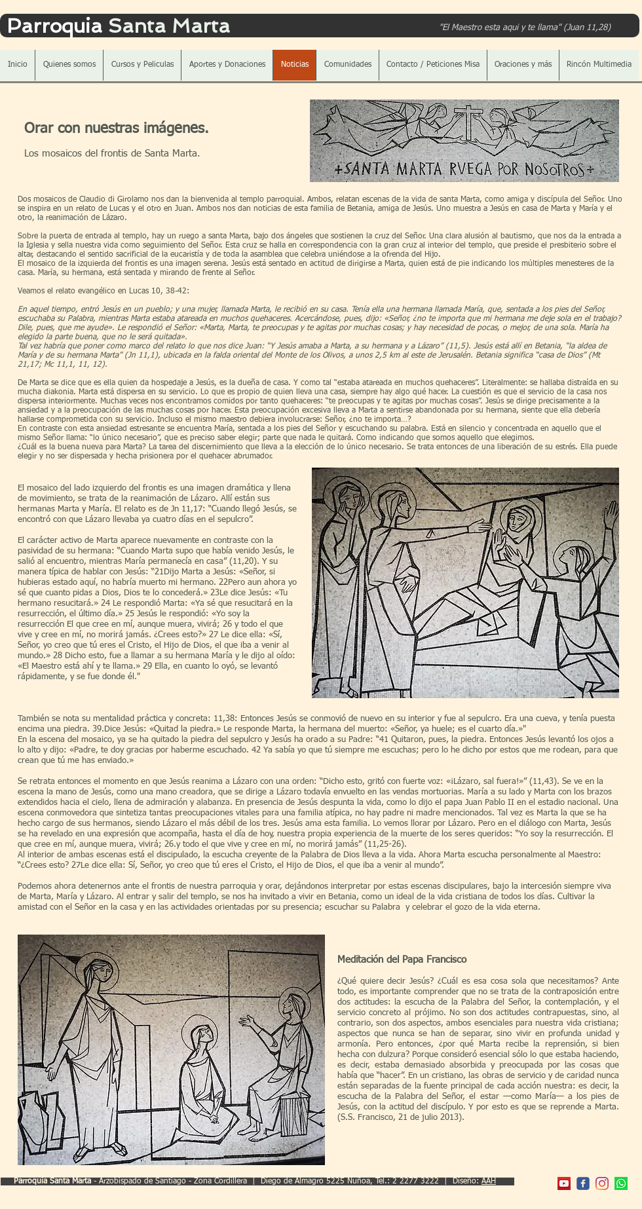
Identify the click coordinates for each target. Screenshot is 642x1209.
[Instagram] (602, 1183)
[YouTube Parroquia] (564, 1183)
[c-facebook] (583, 1183)
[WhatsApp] (621, 1183)
